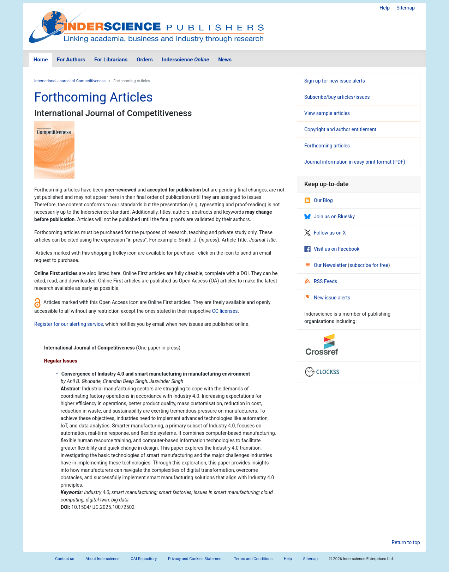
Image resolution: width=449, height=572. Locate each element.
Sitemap (406, 8)
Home (41, 59)
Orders (145, 59)
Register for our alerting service (68, 324)
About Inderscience (102, 558)
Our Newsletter (326, 265)
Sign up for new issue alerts (334, 81)
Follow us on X (325, 233)
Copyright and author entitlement (340, 129)
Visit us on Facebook (331, 249)
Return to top (405, 542)
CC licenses (225, 311)
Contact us (64, 558)
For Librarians (110, 59)
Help (384, 8)
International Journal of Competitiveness (70, 81)
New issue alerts (327, 297)
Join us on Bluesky (329, 216)
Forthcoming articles (327, 145)
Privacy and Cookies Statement (195, 558)
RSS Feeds (321, 281)
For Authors (71, 59)
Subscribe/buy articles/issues (337, 97)
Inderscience (185, 59)
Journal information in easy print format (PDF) (354, 162)
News (225, 59)
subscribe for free (368, 265)
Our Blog (318, 200)
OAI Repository (144, 558)
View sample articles (327, 113)
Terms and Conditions (253, 558)
